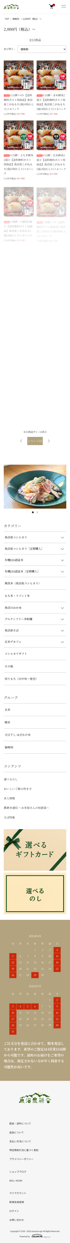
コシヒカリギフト (16, 653)
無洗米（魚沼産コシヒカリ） (23, 583)
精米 (7, 722)
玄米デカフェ (13, 642)
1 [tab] (33, 512)
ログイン (14, 1211)
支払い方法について (20, 1141)
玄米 (7, 710)
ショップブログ (17, 1171)
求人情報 (9, 798)
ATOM (19, 1180)
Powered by (35, 1235)
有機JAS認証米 (14, 560)
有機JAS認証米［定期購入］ (22, 571)
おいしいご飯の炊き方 (18, 789)
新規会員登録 (16, 1202)
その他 (9, 666)
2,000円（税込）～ (32, 18)
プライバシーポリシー (21, 1159)
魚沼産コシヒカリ (16, 537)
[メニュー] (63, 6)
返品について (16, 1132)
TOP (7, 18)
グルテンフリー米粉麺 (18, 619)
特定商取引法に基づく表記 (23, 1150)
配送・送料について (20, 1123)
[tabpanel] (35, 487)
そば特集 (9, 817)
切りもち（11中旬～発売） (21, 679)
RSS (11, 1180)
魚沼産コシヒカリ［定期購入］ (24, 548)
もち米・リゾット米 (17, 596)
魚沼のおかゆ (13, 607)
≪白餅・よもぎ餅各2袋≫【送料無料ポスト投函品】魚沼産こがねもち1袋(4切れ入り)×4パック (18, 165)
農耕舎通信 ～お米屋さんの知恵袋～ (26, 808)
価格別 (16, 18)
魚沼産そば (12, 630)
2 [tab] (37, 512)
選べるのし (11, 779)
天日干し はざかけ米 (18, 735)
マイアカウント (17, 1193)
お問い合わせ (16, 1220)
